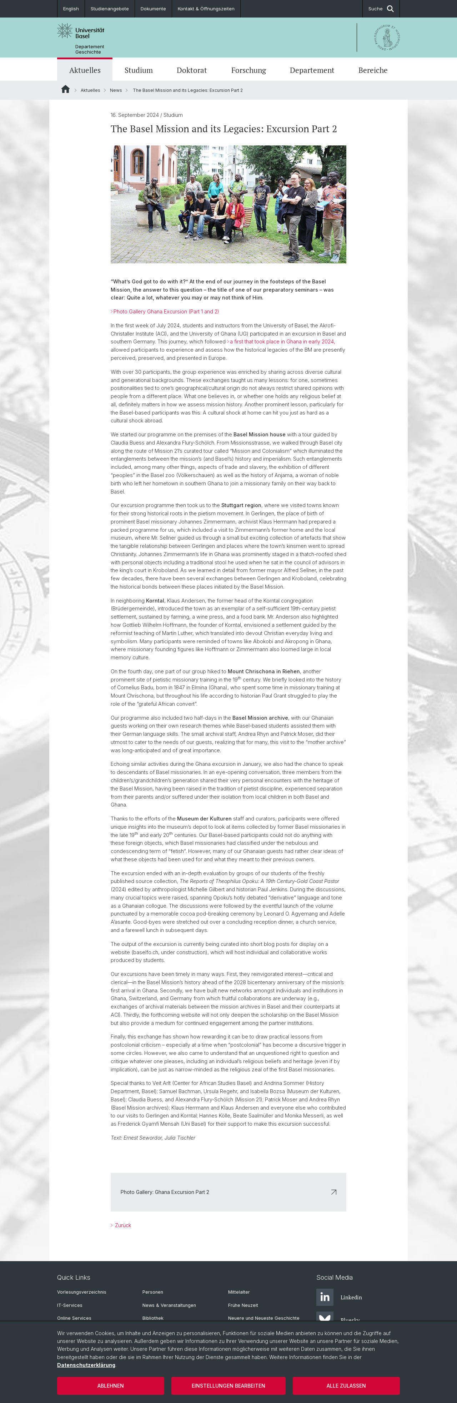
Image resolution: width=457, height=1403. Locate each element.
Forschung (248, 70)
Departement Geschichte (89, 49)
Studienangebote (110, 8)
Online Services (74, 1318)
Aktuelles (85, 70)
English (71, 8)
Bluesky (338, 1320)
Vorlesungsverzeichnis (81, 1292)
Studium (139, 70)
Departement (312, 70)
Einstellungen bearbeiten (228, 1386)
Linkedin (339, 1297)
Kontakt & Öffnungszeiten (206, 8)
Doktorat (192, 70)
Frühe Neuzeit (243, 1305)
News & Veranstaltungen (169, 1305)
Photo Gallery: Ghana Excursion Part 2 (228, 1192)
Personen (152, 1292)
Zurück (122, 1225)
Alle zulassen (346, 1386)
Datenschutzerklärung (86, 1365)
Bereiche (373, 70)
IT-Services (69, 1305)
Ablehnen (110, 1386)
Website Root (65, 89)
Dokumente (153, 8)
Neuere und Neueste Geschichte (264, 1318)
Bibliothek (153, 1318)
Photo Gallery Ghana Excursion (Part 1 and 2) (166, 311)
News (116, 90)
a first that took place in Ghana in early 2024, (282, 341)
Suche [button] (381, 8)
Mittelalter (239, 1292)
